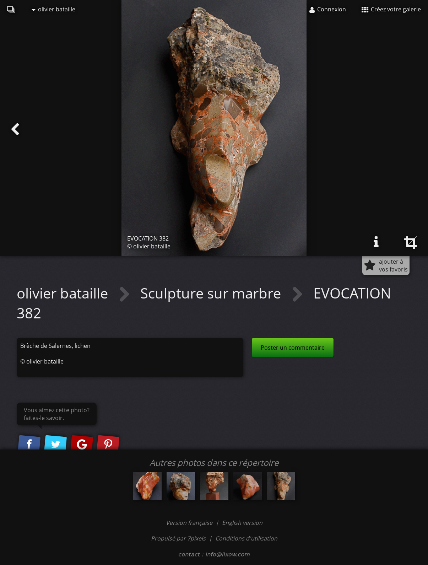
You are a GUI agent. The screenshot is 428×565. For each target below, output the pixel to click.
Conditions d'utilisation (246, 538)
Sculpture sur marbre (212, 293)
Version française (190, 523)
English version (242, 523)
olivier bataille (53, 9)
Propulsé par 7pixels (178, 538)
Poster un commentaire (293, 347)
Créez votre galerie (391, 9)
